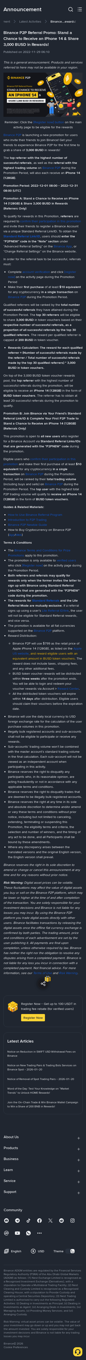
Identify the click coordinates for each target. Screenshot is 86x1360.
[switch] (70, 1251)
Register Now (33, 1018)
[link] (30, 21)
